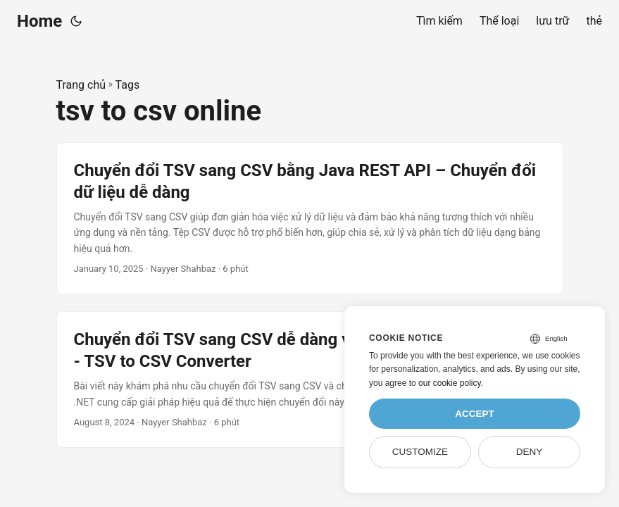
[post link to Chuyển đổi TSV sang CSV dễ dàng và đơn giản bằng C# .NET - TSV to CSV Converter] (310, 379)
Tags (127, 85)
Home (39, 21)
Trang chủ (81, 85)
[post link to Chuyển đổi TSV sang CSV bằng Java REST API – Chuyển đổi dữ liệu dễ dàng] (310, 218)
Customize (420, 451)
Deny (529, 451)
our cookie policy (449, 383)
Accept (474, 413)
